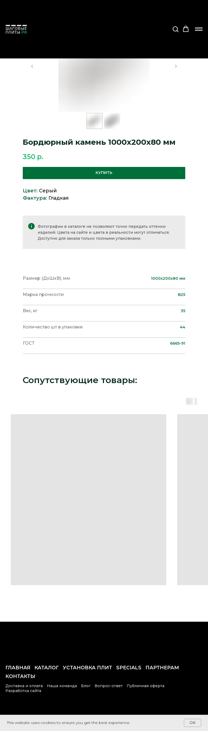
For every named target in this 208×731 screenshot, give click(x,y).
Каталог (46, 668)
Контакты (20, 676)
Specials (128, 668)
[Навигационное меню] (199, 29)
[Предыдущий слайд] (32, 66)
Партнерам (162, 668)
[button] (175, 29)
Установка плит (87, 668)
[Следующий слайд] (176, 66)
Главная (17, 668)
